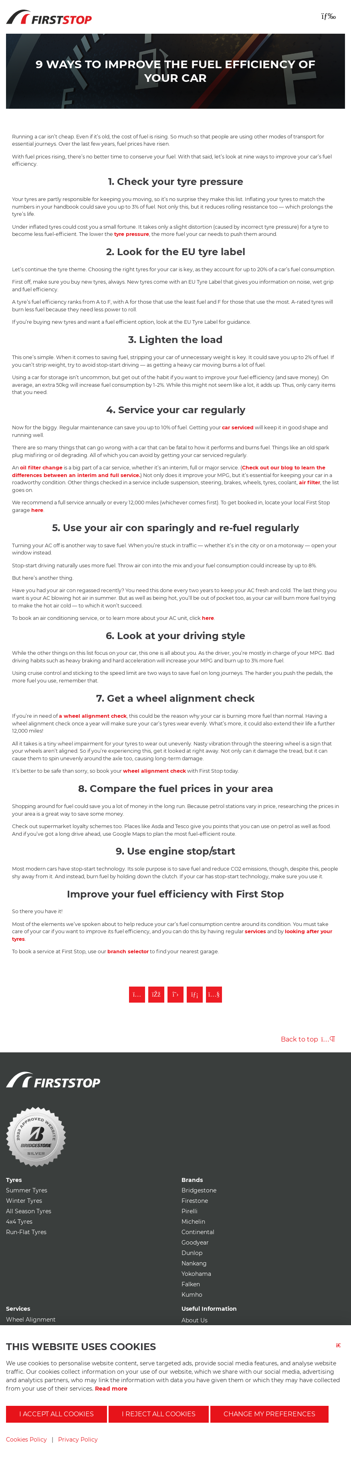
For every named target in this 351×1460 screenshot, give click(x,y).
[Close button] (340, 1350)
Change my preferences (269, 1414)
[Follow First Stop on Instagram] (137, 995)
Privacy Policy (78, 1439)
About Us (195, 1320)
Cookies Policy (26, 1439)
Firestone (195, 1200)
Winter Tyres (24, 1200)
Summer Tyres (26, 1190)
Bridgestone (199, 1190)
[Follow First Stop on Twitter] (175, 995)
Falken (191, 1284)
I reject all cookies (159, 1414)
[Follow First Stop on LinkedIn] (195, 995)
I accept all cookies (56, 1414)
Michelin (193, 1221)
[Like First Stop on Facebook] (156, 995)
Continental (198, 1232)
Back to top (308, 1039)
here (37, 510)
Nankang (194, 1263)
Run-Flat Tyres (26, 1232)
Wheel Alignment (31, 1319)
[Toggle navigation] (328, 16)
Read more (111, 1388)
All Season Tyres (28, 1211)
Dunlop (192, 1253)
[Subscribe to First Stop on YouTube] (214, 995)
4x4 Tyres (19, 1221)
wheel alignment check (154, 771)
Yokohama (196, 1273)
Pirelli (190, 1211)
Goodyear (195, 1242)
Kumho (192, 1294)
